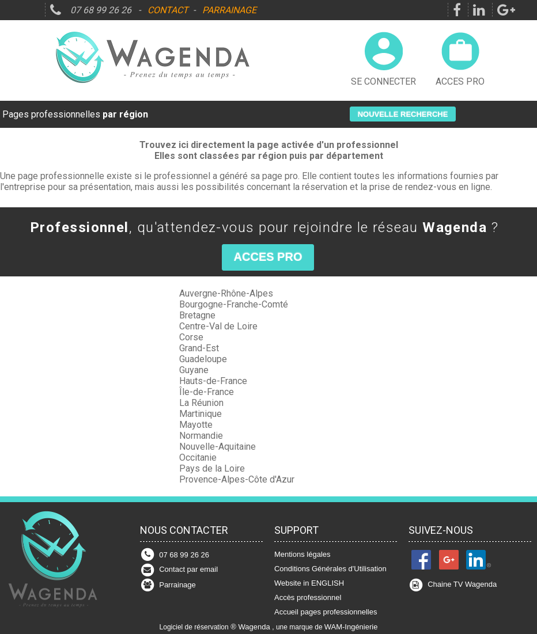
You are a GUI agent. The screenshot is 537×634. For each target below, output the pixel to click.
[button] (403, 114)
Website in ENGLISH (309, 583)
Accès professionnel (307, 597)
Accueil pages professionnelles (325, 612)
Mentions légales (302, 554)
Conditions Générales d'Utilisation (330, 568)
